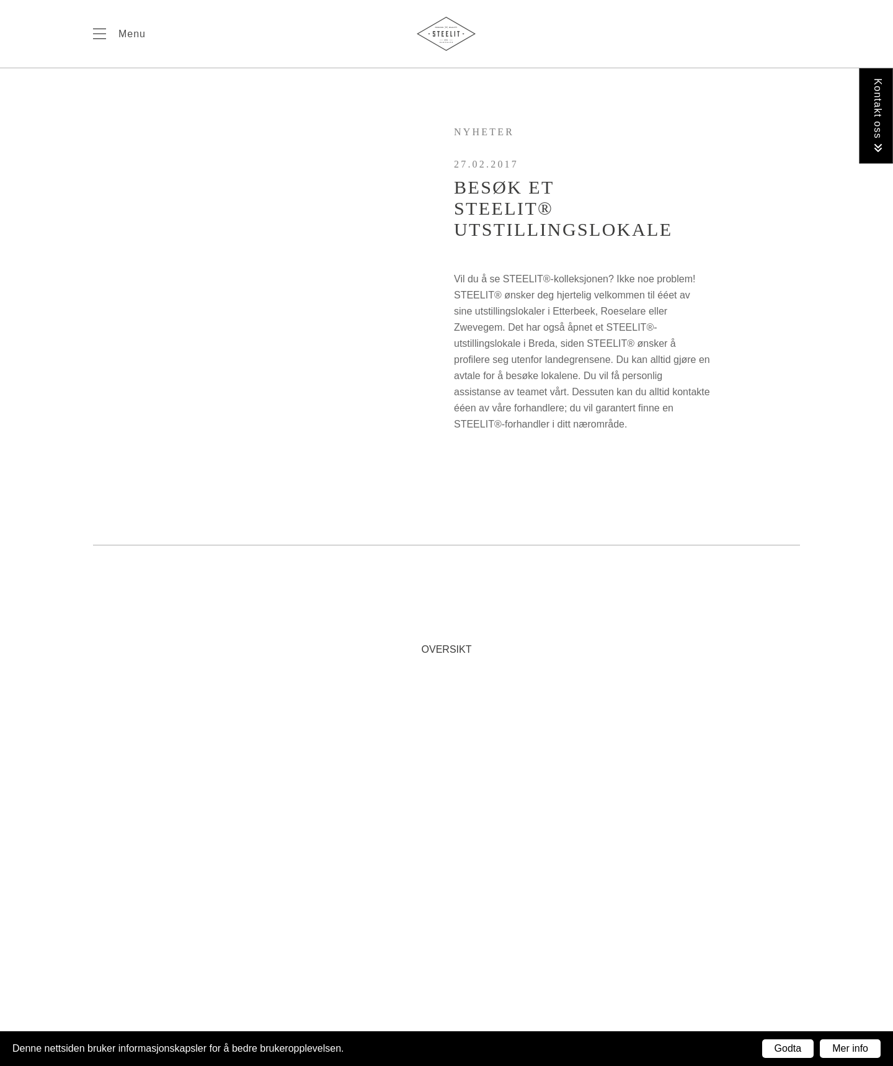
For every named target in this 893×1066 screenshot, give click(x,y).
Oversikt (447, 649)
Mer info (850, 1048)
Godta (788, 1048)
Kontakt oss (878, 115)
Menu (132, 34)
